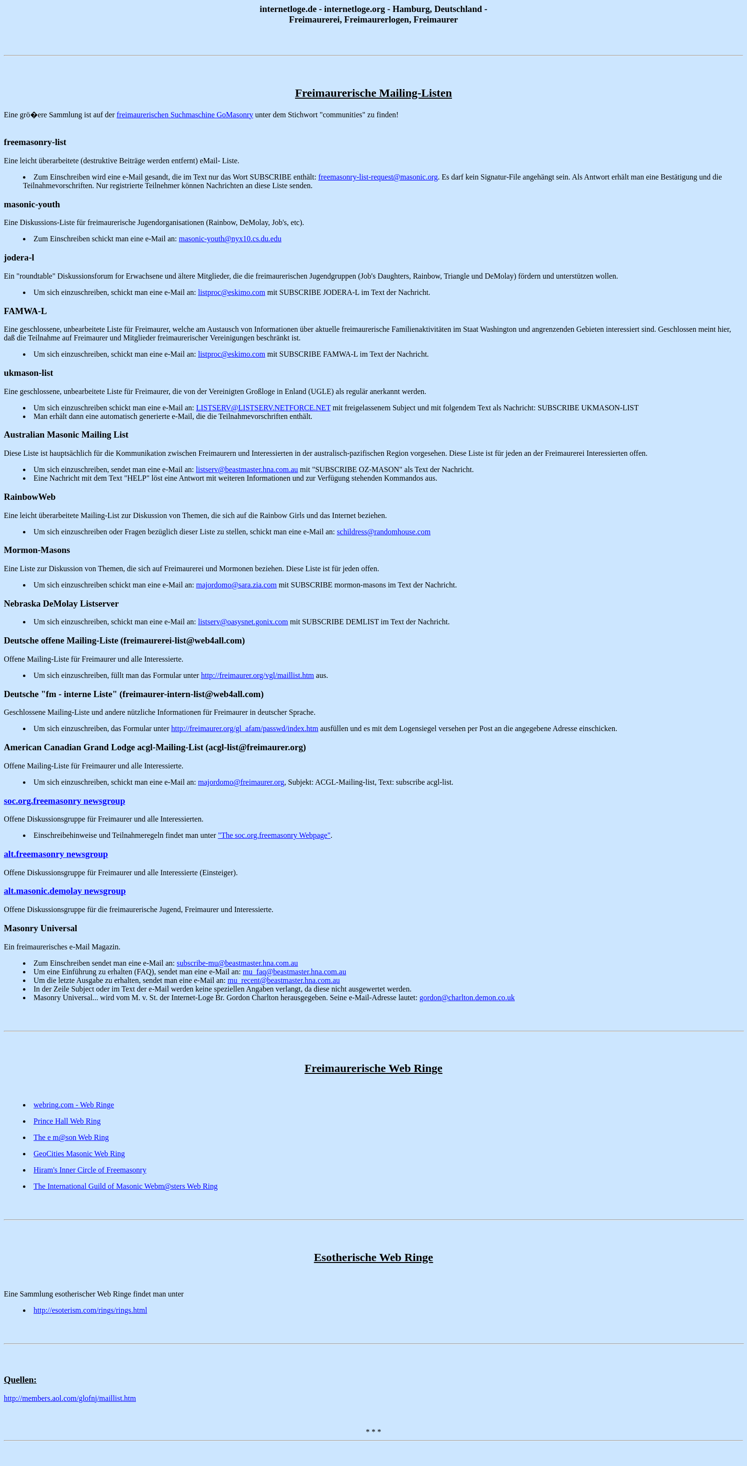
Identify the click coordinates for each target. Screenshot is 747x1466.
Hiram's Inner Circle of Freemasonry (90, 1170)
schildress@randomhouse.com (384, 532)
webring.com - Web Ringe (74, 1105)
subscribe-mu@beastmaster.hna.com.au (237, 963)
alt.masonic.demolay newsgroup (65, 891)
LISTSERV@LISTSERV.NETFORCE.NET (263, 408)
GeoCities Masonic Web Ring (79, 1154)
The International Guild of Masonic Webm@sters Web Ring (125, 1186)
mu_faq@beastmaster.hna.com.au (294, 972)
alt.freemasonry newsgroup (56, 854)
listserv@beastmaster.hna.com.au (247, 469)
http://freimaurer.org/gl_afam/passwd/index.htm (244, 728)
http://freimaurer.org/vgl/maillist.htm (257, 675)
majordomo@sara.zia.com (236, 585)
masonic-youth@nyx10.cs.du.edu (230, 239)
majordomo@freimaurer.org (241, 782)
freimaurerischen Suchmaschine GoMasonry (185, 115)
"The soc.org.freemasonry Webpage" (274, 835)
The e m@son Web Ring (71, 1137)
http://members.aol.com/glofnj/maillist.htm (70, 1398)
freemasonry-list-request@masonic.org (378, 177)
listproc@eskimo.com (231, 292)
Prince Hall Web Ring (67, 1121)
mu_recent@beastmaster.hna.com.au (283, 980)
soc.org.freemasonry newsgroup (64, 801)
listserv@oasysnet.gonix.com (243, 622)
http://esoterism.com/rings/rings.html (90, 1310)
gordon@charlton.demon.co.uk (467, 997)
